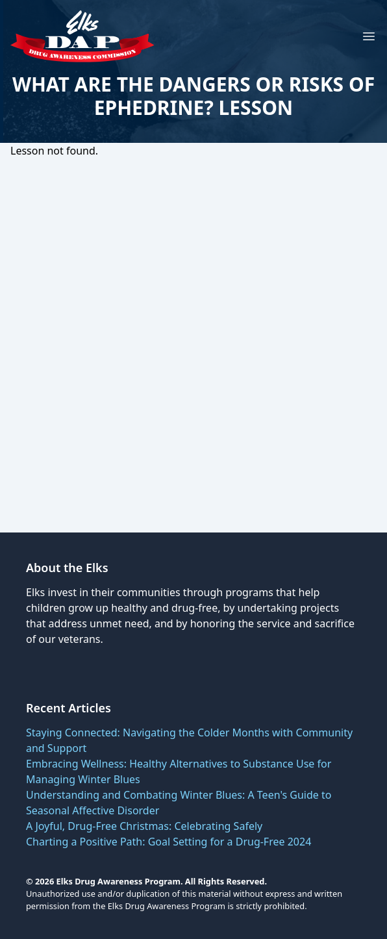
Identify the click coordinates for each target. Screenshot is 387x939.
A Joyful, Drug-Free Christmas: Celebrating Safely (144, 826)
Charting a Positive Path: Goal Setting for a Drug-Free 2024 (168, 841)
